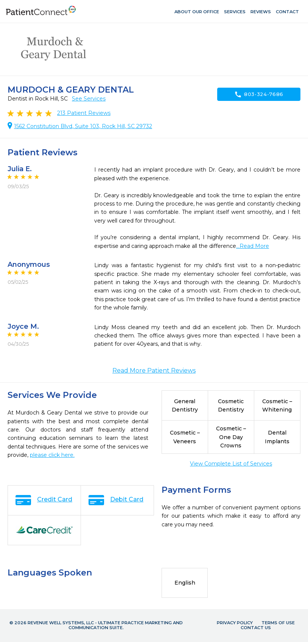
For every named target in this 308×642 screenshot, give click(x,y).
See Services (89, 98)
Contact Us (256, 627)
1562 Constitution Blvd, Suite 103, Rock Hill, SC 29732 (83, 126)
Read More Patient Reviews (154, 370)
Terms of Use (278, 622)
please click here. (52, 455)
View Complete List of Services (231, 463)
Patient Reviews (83, 113)
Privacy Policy (235, 622)
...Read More (252, 246)
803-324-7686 (258, 94)
